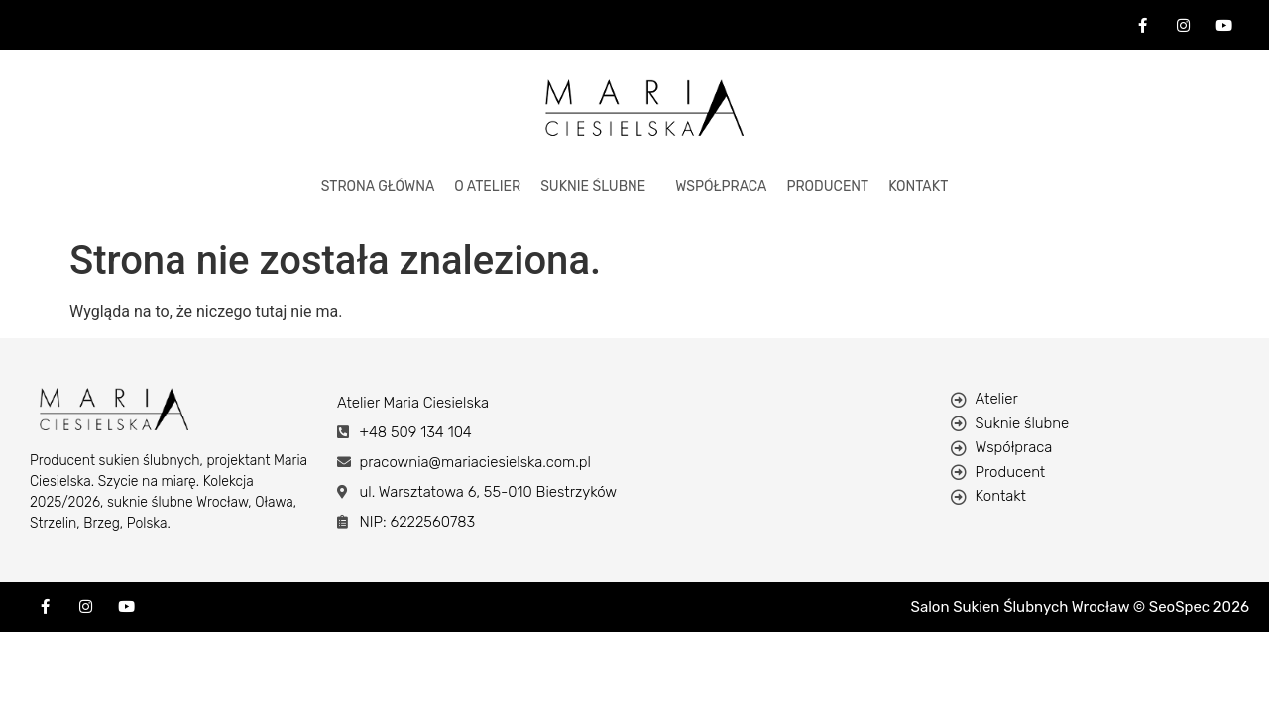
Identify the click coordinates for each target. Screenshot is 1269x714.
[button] (597, 187)
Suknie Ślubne (592, 186)
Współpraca (720, 186)
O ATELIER (487, 186)
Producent (827, 186)
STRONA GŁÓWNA (378, 186)
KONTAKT (918, 186)
